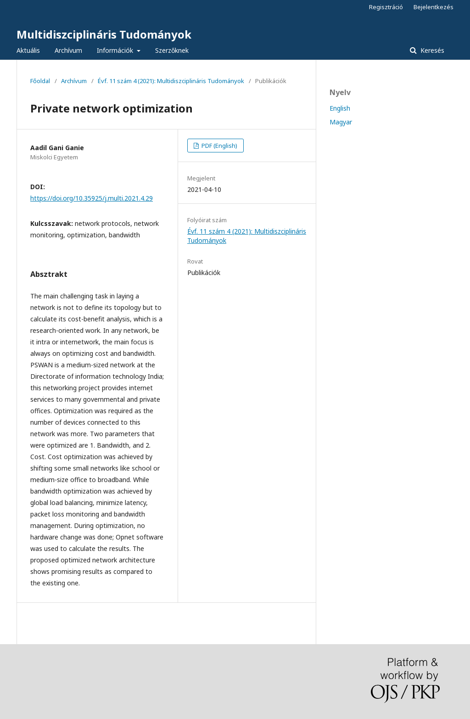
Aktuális (28, 50)
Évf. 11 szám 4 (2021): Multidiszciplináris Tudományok (171, 81)
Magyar (341, 122)
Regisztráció (386, 7)
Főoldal (40, 81)
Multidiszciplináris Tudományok (104, 34)
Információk (116, 50)
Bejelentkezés (433, 7)
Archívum (68, 50)
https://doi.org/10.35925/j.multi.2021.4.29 (91, 198)
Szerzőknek (172, 50)
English (340, 108)
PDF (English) (218, 145)
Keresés (431, 50)
